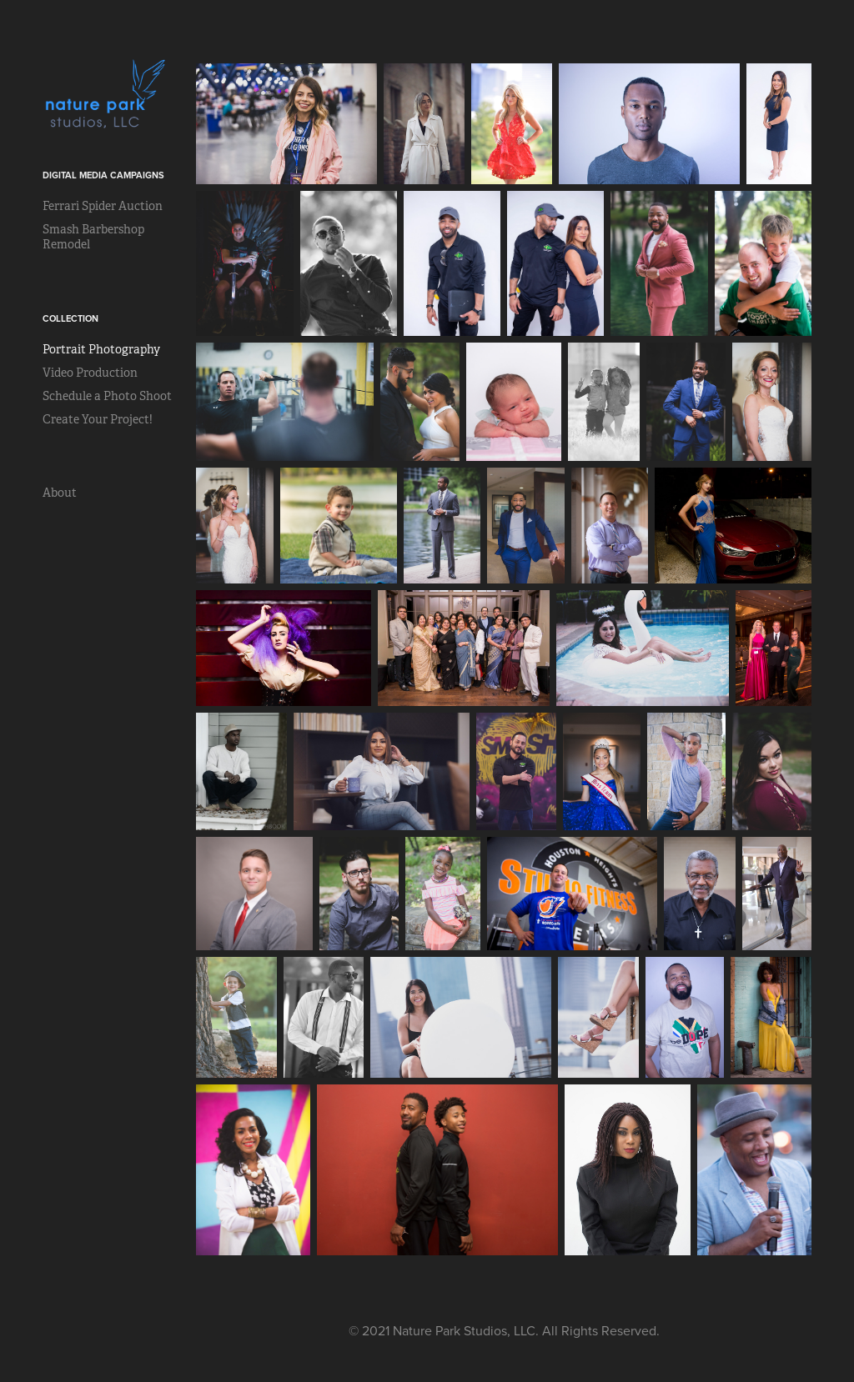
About (60, 492)
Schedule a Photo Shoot (107, 395)
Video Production (90, 372)
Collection (70, 318)
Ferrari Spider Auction (103, 205)
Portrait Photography (101, 349)
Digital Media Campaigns (103, 175)
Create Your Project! (98, 419)
